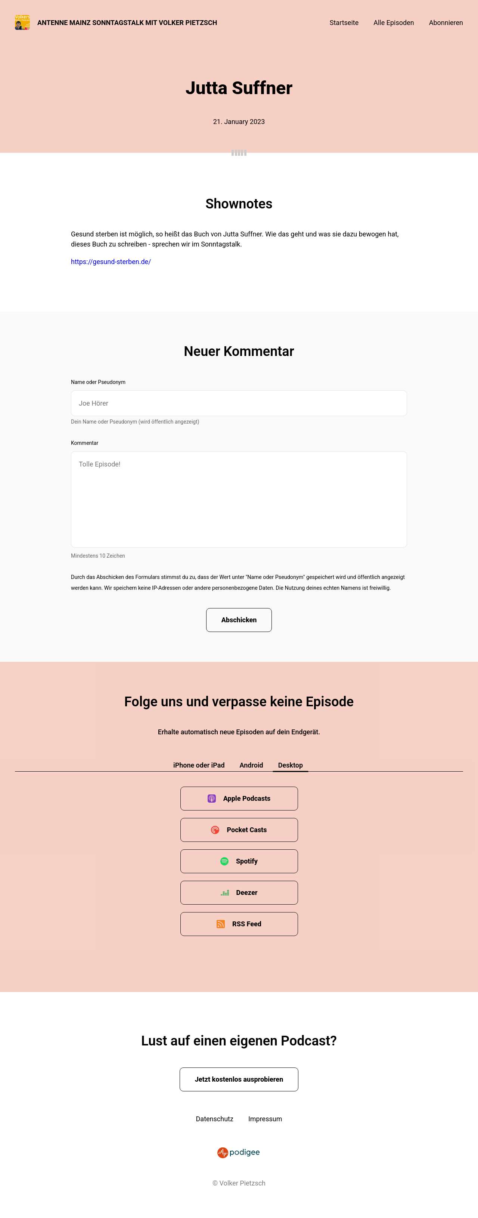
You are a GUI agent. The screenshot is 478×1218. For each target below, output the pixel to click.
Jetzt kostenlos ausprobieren (239, 1079)
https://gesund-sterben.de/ (111, 262)
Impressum (265, 1119)
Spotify (247, 861)
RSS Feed (246, 924)
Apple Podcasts (247, 798)
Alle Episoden (393, 23)
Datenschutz (214, 1119)
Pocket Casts (247, 830)
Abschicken (239, 620)
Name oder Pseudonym (98, 382)
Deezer (247, 892)
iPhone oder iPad (199, 765)
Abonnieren (446, 23)
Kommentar (84, 443)
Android (251, 765)
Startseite (344, 23)
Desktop (290, 765)
